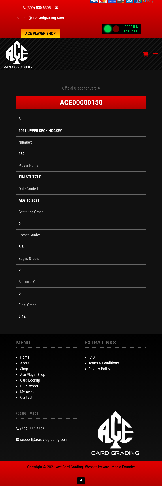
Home (24, 357)
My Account (29, 391)
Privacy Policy (99, 368)
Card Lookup (30, 380)
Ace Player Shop (40, 33)
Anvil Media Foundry (119, 467)
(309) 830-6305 (38, 7)
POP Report (29, 386)
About (24, 363)
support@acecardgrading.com (40, 17)
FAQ (92, 357)
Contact (26, 397)
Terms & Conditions (104, 363)
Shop (24, 368)
